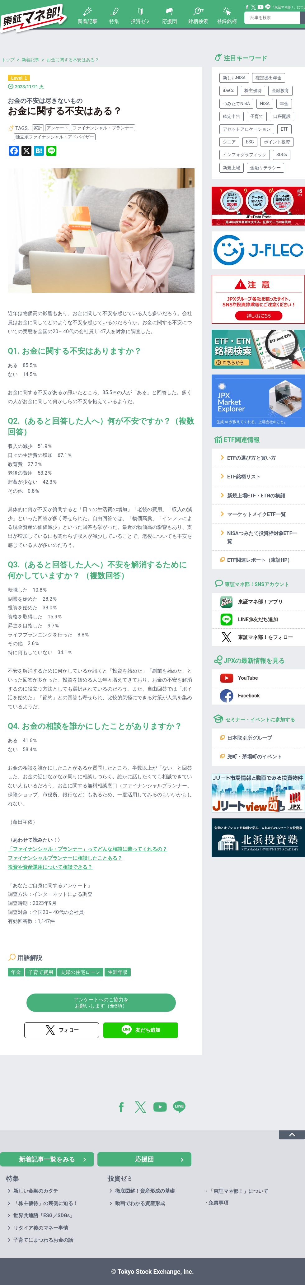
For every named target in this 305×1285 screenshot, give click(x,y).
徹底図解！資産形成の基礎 (145, 1191)
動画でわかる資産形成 (140, 1203)
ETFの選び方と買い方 (251, 458)
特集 (114, 21)
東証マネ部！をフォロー (265, 637)
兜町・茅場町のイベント (254, 757)
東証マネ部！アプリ (260, 602)
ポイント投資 (277, 141)
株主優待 (253, 90)
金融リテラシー (265, 167)
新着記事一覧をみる (47, 1159)
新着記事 (87, 21)
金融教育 (280, 90)
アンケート (57, 127)
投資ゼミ (141, 21)
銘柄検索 (198, 21)
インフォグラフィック (244, 154)
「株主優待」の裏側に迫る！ (45, 1203)
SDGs (281, 154)
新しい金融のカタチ (35, 1191)
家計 (38, 127)
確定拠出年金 (269, 77)
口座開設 (282, 116)
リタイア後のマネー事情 (40, 1228)
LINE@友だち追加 (258, 619)
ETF (284, 129)
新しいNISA (234, 77)
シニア (229, 141)
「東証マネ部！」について (238, 1191)
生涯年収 (118, 972)
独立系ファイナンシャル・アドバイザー (55, 136)
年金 (16, 972)
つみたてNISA (236, 103)
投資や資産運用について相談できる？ (50, 867)
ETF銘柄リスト (244, 477)
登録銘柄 (227, 21)
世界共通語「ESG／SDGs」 (44, 1215)
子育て (256, 116)
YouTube (261, 7)
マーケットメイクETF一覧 (256, 514)
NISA (265, 103)
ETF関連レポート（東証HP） (259, 560)
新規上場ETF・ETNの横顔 (256, 496)
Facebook (247, 7)
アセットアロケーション (247, 129)
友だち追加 (147, 1030)
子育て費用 (40, 972)
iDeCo (228, 90)
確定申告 (231, 116)
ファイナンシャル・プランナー (103, 127)
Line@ (268, 7)
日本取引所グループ (249, 738)
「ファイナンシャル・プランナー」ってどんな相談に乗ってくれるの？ (87, 849)
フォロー (69, 1030)
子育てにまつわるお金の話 (43, 1240)
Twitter (254, 7)
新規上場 (231, 167)
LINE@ (181, 1108)
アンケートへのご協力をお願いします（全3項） (101, 1002)
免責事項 (218, 1203)
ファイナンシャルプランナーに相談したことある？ (65, 858)
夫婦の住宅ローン (80, 972)
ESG (250, 141)
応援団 (169, 21)
